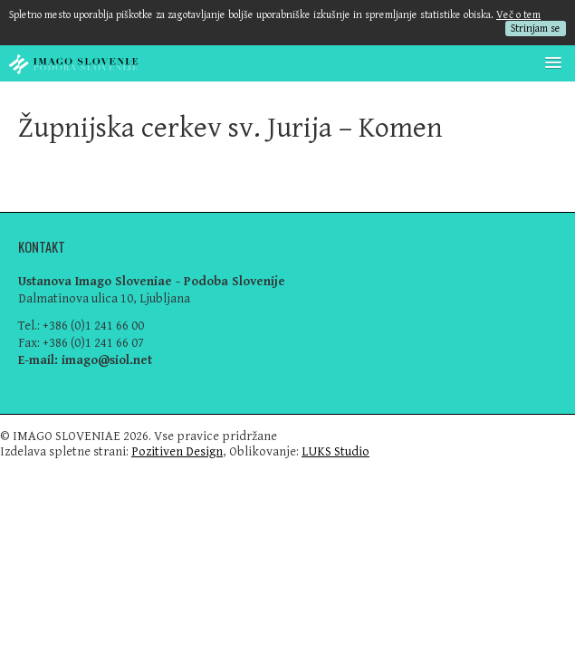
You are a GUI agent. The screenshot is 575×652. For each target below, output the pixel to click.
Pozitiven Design (177, 451)
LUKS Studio (335, 451)
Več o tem (518, 15)
